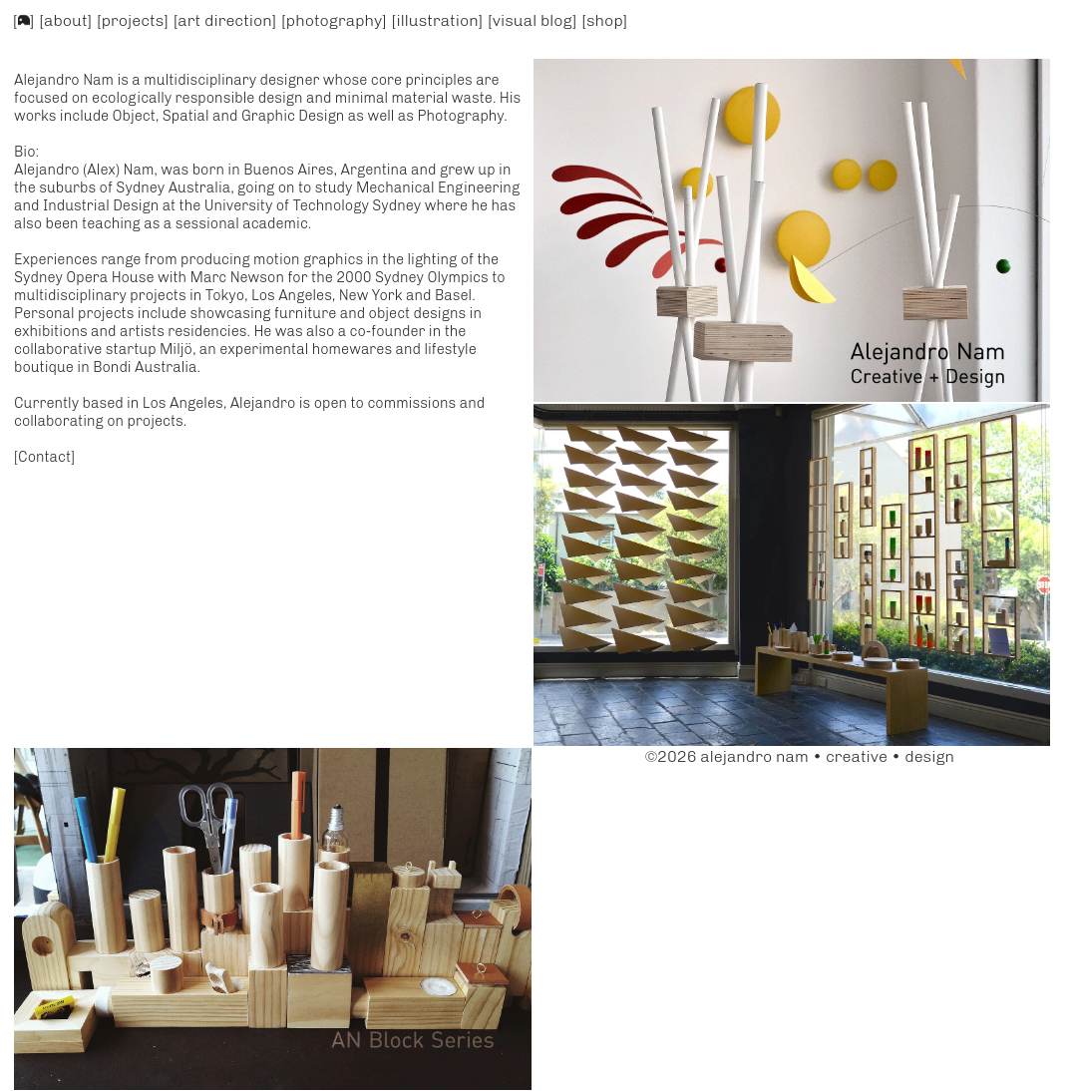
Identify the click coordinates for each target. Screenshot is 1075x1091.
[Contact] (44, 457)
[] (24, 20)
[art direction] (225, 20)
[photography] (333, 20)
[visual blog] (532, 20)
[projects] (133, 20)
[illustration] (437, 20)
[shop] (605, 20)
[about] (66, 20)
